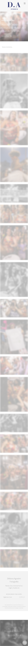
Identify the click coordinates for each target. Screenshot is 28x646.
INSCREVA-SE (22, 598)
